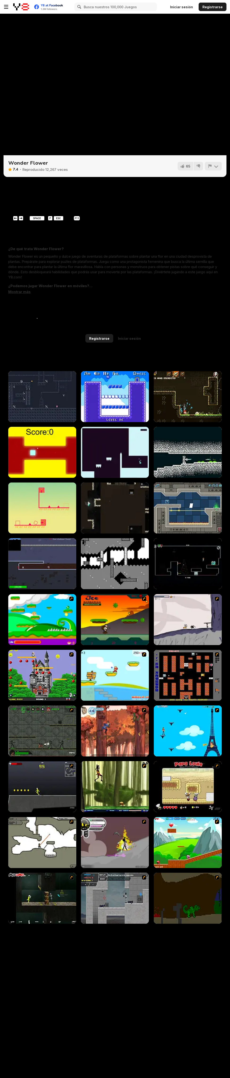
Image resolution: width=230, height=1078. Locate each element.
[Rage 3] (115, 842)
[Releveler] (115, 452)
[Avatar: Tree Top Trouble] (115, 730)
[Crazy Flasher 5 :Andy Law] (42, 898)
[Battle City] (188, 675)
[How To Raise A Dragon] (188, 898)
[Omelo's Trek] (115, 563)
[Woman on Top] (188, 730)
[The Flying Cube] (42, 452)
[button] (19, 291)
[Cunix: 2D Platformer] (42, 507)
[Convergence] (188, 452)
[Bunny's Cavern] (115, 507)
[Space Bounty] (42, 730)
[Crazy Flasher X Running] (42, 786)
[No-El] (188, 563)
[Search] (78, 7)
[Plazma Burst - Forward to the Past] (115, 898)
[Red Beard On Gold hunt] (115, 675)
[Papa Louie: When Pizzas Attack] (188, 786)
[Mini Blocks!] (115, 396)
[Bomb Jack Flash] (42, 675)
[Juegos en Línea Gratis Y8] (21, 6)
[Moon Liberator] (42, 563)
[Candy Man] (42, 619)
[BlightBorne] (188, 396)
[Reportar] (213, 166)
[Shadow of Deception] (42, 396)
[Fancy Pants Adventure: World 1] (188, 619)
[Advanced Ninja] (42, 842)
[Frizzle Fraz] (188, 842)
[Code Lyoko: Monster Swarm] (115, 786)
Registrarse (212, 7)
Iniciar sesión (181, 7)
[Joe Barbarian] (115, 619)
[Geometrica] (188, 507)
